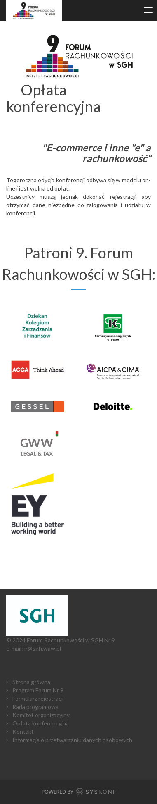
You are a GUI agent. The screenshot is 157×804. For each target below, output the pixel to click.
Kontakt (23, 731)
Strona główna (31, 681)
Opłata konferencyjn (39, 723)
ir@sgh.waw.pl (42, 648)
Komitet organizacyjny (41, 714)
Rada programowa (35, 706)
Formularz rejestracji (38, 698)
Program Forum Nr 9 (37, 690)
